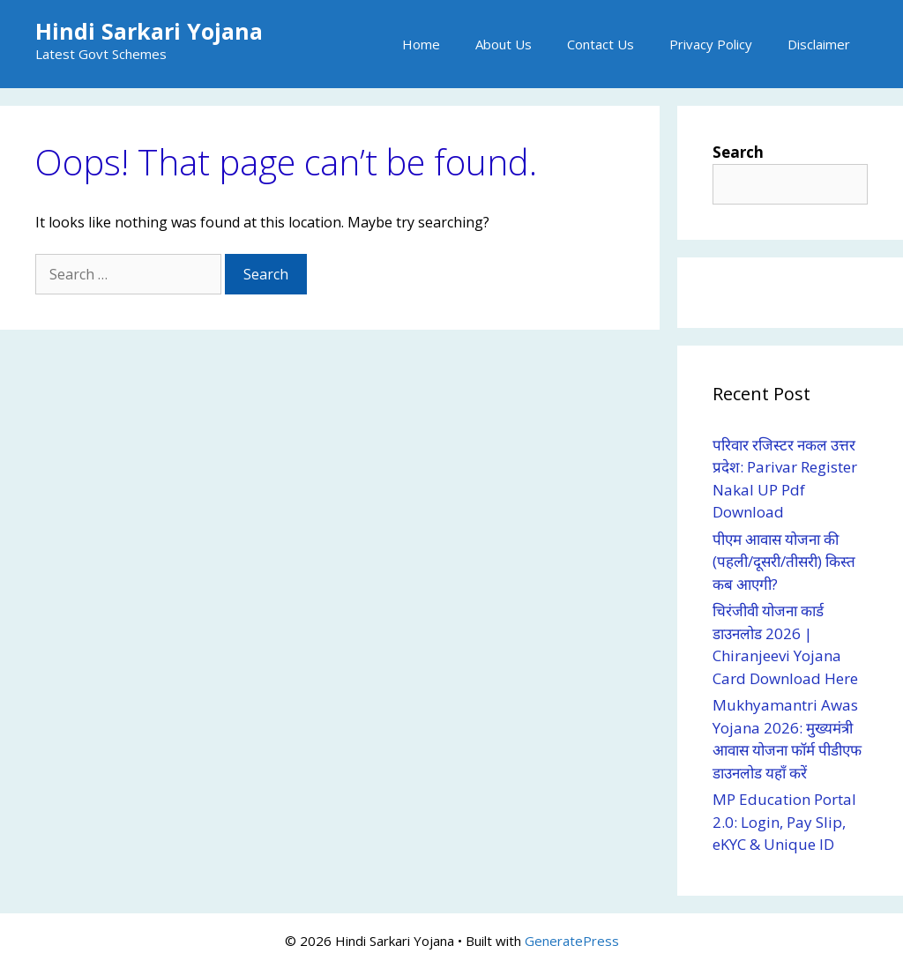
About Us (503, 44)
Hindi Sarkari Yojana (149, 31)
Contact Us (600, 44)
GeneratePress (572, 940)
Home (421, 44)
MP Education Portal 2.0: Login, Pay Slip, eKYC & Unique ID (784, 821)
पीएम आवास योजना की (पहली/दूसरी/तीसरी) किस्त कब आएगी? (784, 561)
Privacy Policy (710, 44)
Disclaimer (818, 44)
